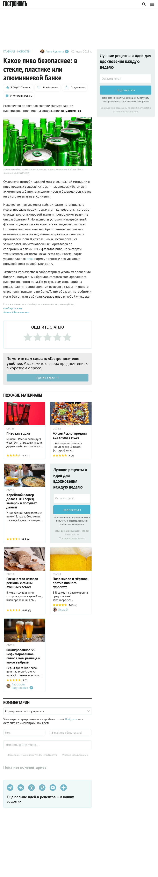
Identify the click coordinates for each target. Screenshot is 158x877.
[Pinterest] (42, 788)
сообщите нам (12, 309)
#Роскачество (20, 313)
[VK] (20, 788)
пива (30, 259)
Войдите (71, 720)
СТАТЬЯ (10, 429)
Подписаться (72, 510)
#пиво (7, 313)
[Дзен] (63, 788)
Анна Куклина (57, 51)
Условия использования (72, 538)
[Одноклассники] (31, 788)
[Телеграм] (10, 788)
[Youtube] (53, 788)
